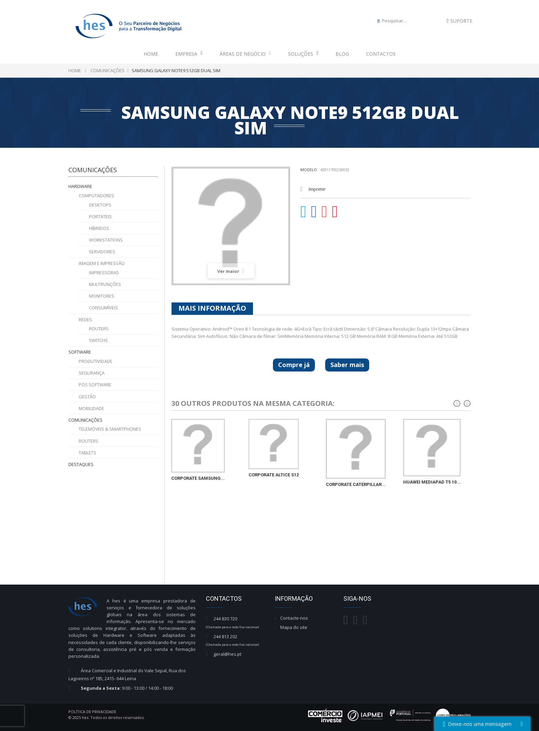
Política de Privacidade (92, 711)
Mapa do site (293, 627)
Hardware (80, 186)
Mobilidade (91, 408)
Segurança (91, 373)
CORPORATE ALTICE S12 (274, 474)
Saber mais (347, 365)
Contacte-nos (294, 618)
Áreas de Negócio (245, 54)
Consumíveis (103, 307)
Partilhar (314, 211)
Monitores (101, 296)
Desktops (100, 205)
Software (79, 352)
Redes (85, 320)
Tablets (87, 453)
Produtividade (95, 361)
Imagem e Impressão (102, 263)
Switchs (98, 340)
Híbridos (99, 228)
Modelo (308, 169)
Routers (99, 328)
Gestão (87, 397)
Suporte (461, 21)
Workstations (106, 240)
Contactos (381, 54)
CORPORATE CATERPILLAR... (356, 484)
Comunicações (85, 420)
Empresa (188, 54)
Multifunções (105, 284)
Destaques (81, 464)
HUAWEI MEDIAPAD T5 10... (432, 482)
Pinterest (335, 211)
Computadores (96, 195)
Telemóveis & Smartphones (110, 429)
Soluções (303, 54)
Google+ (324, 211)
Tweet (303, 211)
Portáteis (100, 216)
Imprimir (317, 189)
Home (151, 54)
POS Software (95, 384)
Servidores (102, 251)
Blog (342, 54)
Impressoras (104, 272)
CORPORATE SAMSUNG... (198, 478)
